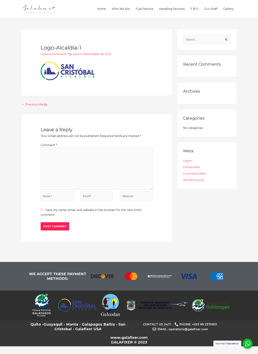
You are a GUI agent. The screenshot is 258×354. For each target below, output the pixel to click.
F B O (194, 12)
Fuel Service (144, 12)
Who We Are (121, 12)
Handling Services (172, 12)
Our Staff (211, 12)
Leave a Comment (54, 60)
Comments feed (194, 179)
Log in (187, 167)
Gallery (228, 12)
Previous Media (34, 110)
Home (101, 12)
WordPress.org (193, 186)
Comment (49, 151)
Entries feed (191, 173)
